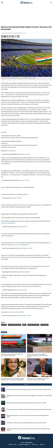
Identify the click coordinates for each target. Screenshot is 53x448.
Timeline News (44, 324)
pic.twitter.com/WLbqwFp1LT (21, 244)
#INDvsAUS (38, 286)
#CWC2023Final (10, 223)
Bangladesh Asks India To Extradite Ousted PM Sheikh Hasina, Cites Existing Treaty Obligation (12, 379)
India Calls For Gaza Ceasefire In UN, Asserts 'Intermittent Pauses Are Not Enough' (38, 379)
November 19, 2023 (24, 154)
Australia (4, 324)
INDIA (24, 324)
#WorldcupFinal (30, 286)
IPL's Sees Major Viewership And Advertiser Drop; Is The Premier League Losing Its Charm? (29, 389)
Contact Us (34, 444)
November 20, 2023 (24, 272)
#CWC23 (3, 223)
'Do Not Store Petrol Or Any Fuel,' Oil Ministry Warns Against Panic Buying (12, 355)
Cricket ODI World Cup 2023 (14, 324)
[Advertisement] (26, 14)
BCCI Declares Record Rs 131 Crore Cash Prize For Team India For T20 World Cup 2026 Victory (28, 416)
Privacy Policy (12, 444)
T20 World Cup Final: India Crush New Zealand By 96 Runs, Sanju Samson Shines (26, 422)
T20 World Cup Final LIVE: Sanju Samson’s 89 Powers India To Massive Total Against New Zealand (28, 429)
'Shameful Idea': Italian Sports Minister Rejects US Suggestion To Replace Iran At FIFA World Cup (29, 396)
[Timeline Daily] (26, 437)
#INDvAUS (47, 221)
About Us (42, 444)
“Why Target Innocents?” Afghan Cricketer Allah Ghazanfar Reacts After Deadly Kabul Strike (29, 409)
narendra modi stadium (33, 324)
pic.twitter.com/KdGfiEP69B (16, 312)
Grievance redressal (24, 444)
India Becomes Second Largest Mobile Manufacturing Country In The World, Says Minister (37, 356)
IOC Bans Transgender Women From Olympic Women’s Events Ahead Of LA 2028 (26, 402)
